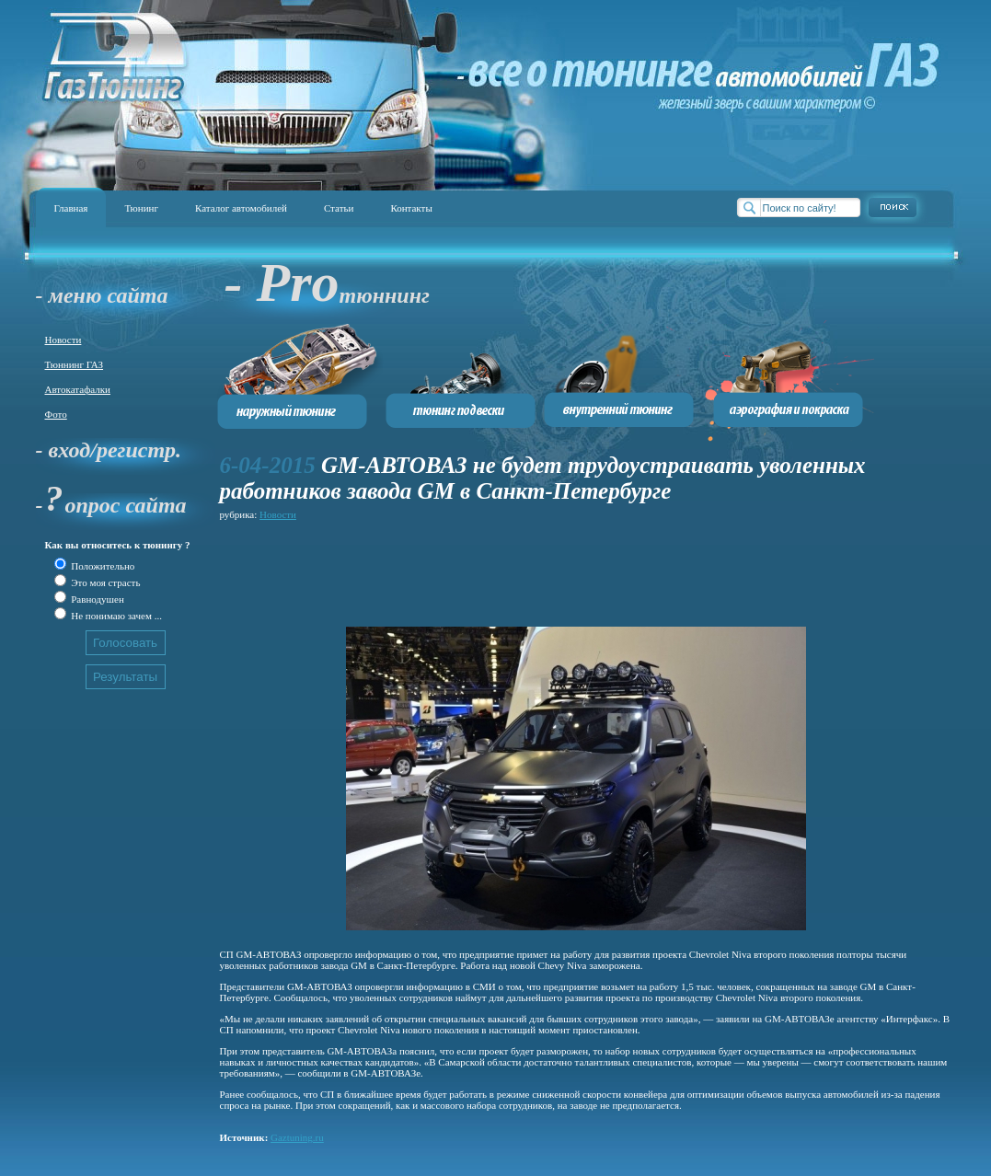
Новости (63, 339)
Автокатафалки (77, 389)
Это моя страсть (105, 582)
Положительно (102, 565)
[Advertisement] (555, 566)
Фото (56, 414)
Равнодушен (96, 599)
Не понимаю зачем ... (115, 615)
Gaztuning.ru (297, 1137)
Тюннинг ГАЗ (74, 364)
